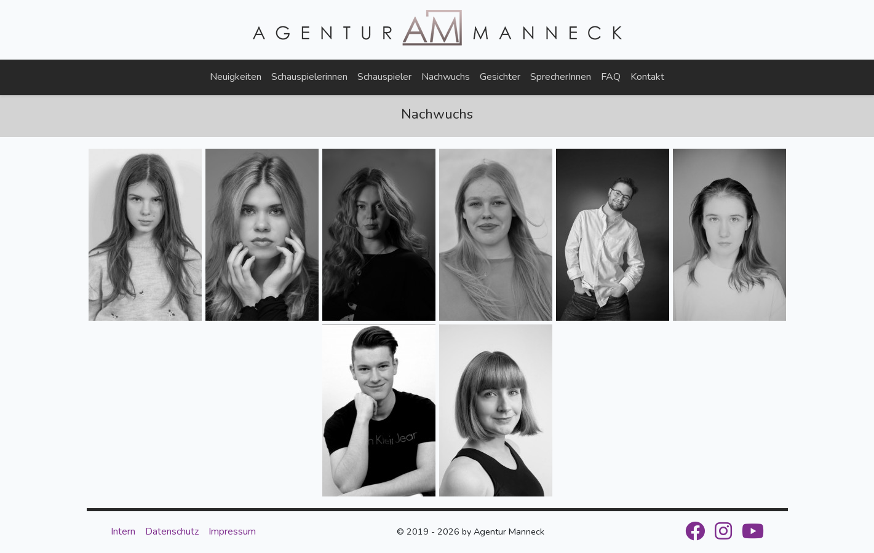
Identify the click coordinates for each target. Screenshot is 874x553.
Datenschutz (172, 531)
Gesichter (500, 77)
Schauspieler (384, 77)
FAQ (611, 77)
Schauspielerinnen (309, 77)
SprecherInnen (560, 77)
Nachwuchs (445, 77)
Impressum (232, 531)
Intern (123, 531)
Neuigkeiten (235, 77)
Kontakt (647, 77)
